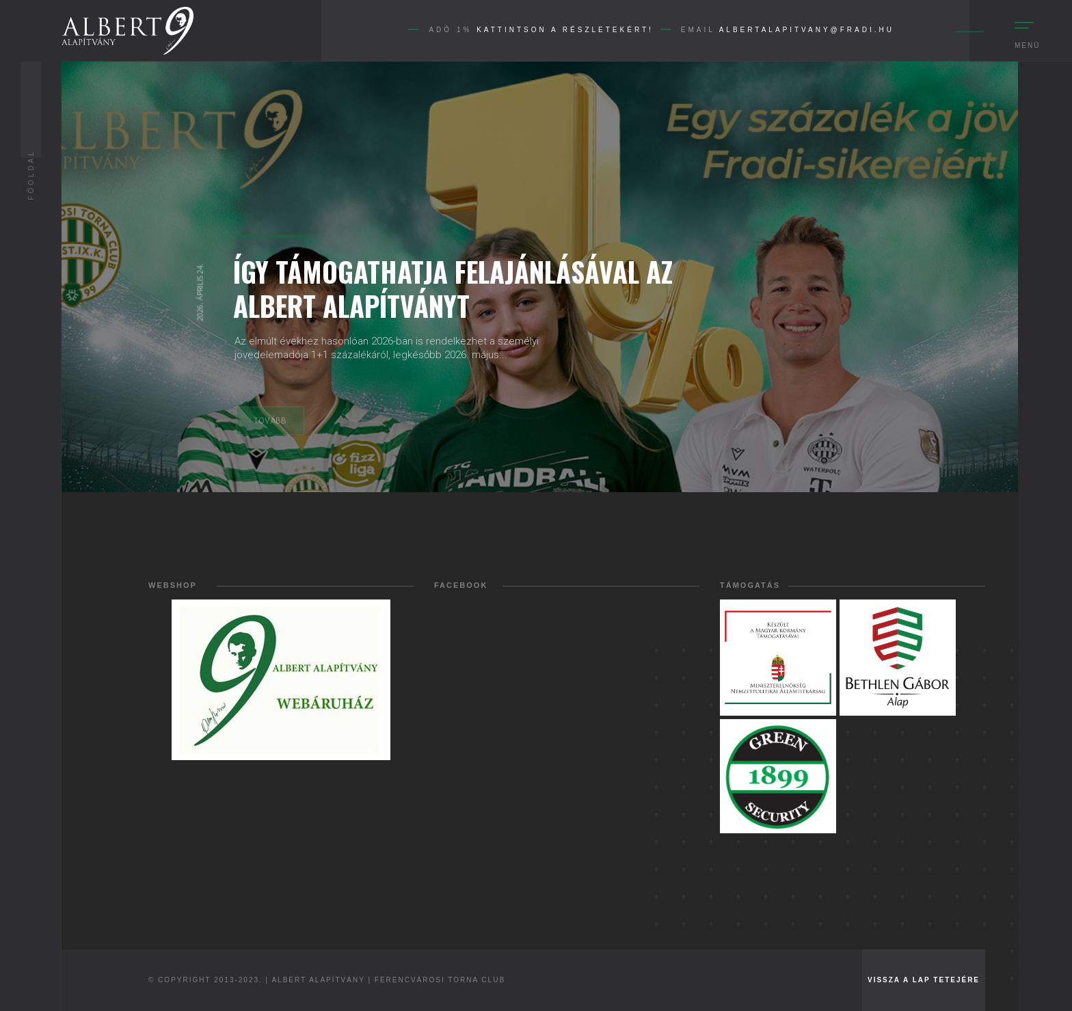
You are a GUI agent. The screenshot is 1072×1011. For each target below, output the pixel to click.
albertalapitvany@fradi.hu (806, 29)
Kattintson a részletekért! (565, 29)
